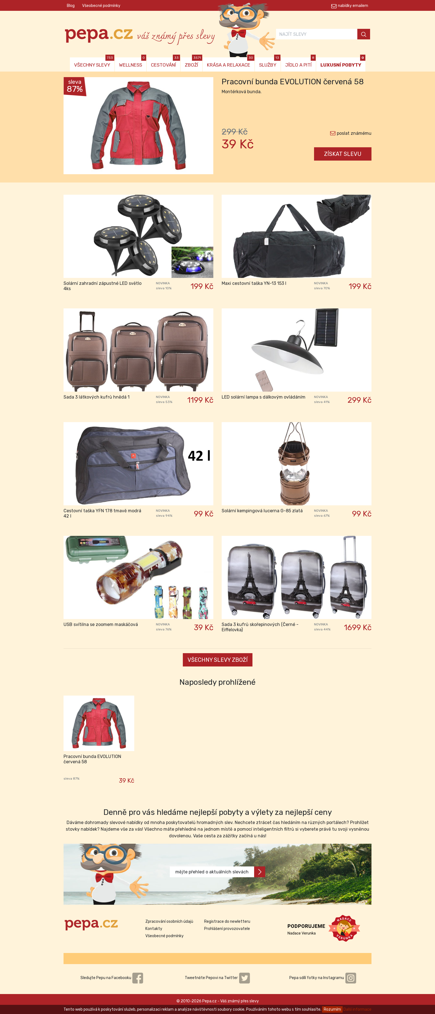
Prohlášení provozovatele (227, 928)
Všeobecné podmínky (101, 5)
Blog (71, 5)
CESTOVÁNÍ (165, 62)
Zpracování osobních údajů (169, 921)
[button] (75, 127)
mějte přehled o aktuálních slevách (220, 871)
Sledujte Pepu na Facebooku (112, 977)
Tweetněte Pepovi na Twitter (217, 977)
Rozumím (332, 1009)
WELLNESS (132, 62)
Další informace (357, 1009)
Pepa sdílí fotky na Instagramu (322, 977)
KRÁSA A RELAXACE (230, 62)
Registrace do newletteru (227, 921)
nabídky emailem (353, 5)
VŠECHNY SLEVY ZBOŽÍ (218, 659)
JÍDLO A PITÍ (300, 62)
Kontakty (153, 928)
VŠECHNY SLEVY (94, 62)
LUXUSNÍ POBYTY (342, 62)
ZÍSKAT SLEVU (342, 154)
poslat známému (354, 133)
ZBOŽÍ (193, 62)
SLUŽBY (269, 62)
